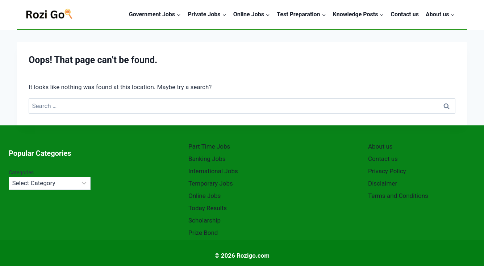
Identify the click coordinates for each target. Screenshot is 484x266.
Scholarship (204, 220)
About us (380, 146)
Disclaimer (382, 183)
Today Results (207, 208)
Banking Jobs (207, 158)
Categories (21, 173)
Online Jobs (204, 195)
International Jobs (213, 171)
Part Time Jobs (209, 146)
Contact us (405, 14)
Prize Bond (203, 232)
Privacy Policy (387, 171)
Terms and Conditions (398, 195)
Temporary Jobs (210, 183)
